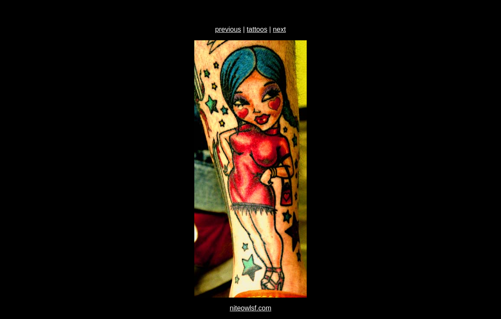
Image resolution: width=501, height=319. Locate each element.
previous (228, 29)
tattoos (257, 29)
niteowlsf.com (251, 308)
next (279, 29)
